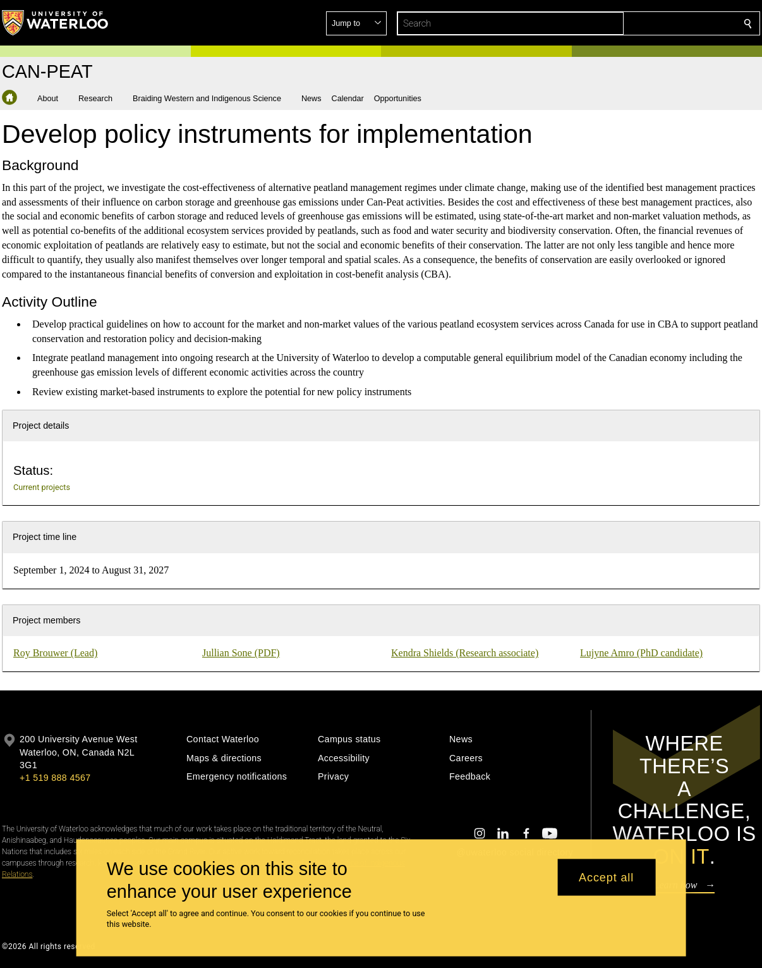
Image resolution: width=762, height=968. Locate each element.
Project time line (44, 537)
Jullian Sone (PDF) (241, 652)
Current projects (41, 487)
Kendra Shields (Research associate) (464, 652)
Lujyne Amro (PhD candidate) (641, 652)
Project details (41, 425)
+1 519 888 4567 (55, 778)
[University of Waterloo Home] (55, 22)
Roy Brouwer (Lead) (55, 652)
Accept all (606, 877)
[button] (656, 23)
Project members (46, 620)
